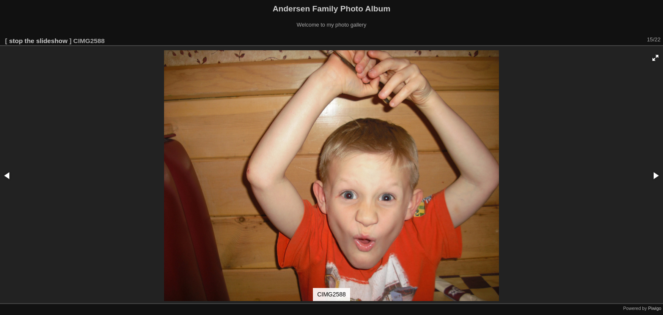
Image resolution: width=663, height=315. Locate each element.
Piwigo (654, 308)
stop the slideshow (38, 40)
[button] (655, 58)
